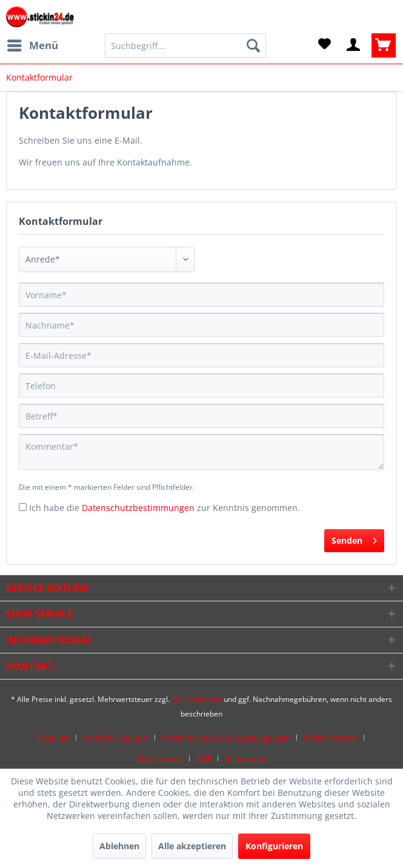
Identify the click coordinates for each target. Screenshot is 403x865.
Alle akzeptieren (192, 846)
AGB (203, 758)
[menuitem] (32, 45)
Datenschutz (160, 758)
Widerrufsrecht (331, 737)
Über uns (53, 737)
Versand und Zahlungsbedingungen (226, 737)
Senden (354, 538)
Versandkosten (197, 699)
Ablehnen (119, 846)
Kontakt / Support (115, 737)
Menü (32, 44)
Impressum (245, 758)
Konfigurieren (274, 846)
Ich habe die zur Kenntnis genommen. (164, 507)
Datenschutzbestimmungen (138, 507)
